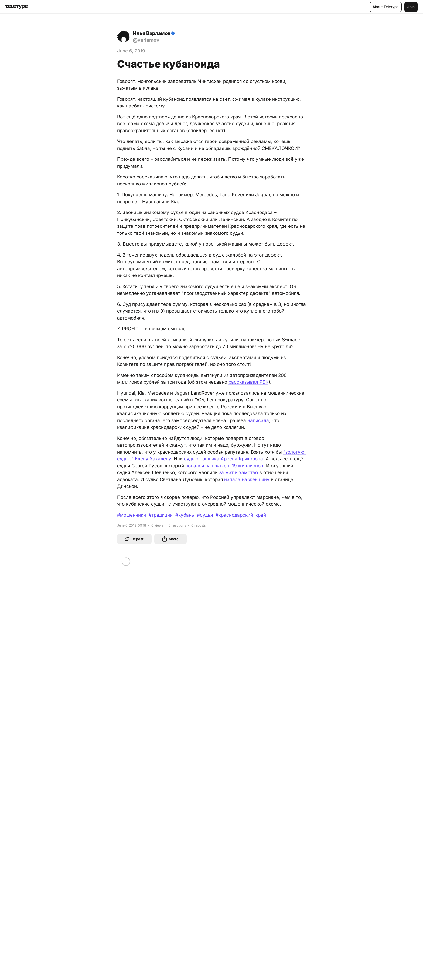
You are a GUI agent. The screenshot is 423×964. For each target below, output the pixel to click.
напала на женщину (247, 479)
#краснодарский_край (241, 515)
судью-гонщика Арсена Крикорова (223, 458)
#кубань (184, 515)
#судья (205, 515)
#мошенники (131, 515)
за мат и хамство (238, 472)
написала (258, 420)
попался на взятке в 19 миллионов (224, 465)
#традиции (161, 515)
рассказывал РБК (248, 382)
